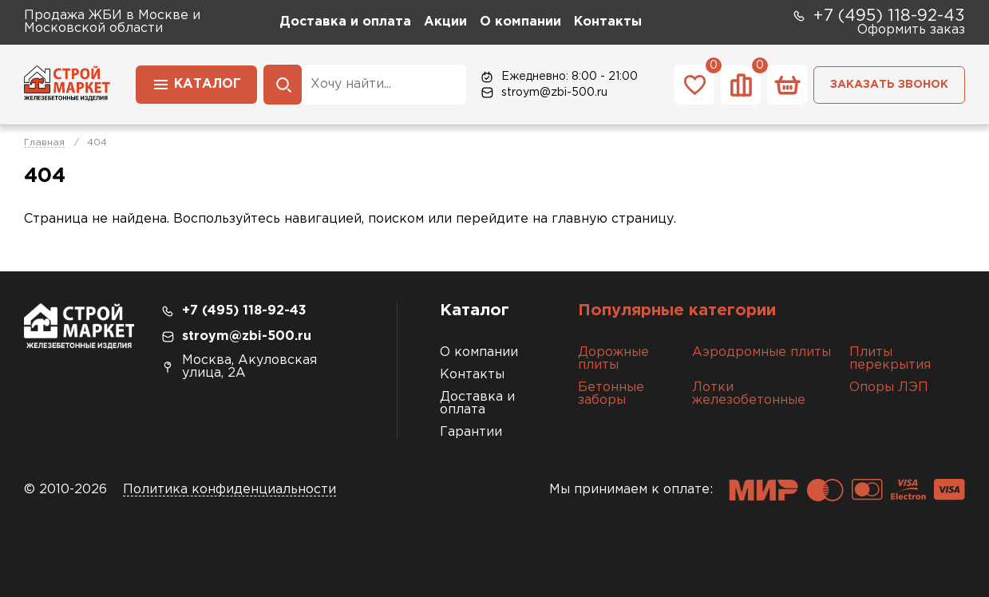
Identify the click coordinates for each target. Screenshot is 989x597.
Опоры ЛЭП (888, 387)
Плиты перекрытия (890, 358)
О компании (520, 22)
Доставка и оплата (345, 22)
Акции (445, 22)
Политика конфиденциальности (229, 490)
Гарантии (471, 432)
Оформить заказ (911, 30)
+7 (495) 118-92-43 (878, 16)
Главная (44, 142)
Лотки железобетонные (748, 394)
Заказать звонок (889, 84)
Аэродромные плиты (761, 352)
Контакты (608, 22)
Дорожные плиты (613, 358)
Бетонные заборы (611, 394)
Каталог (196, 83)
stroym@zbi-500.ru (543, 93)
